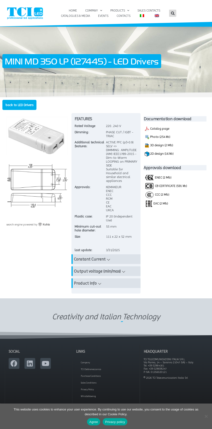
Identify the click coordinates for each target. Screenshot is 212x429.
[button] (172, 13)
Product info (85, 284)
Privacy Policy (87, 391)
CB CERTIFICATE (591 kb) (166, 187)
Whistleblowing (88, 398)
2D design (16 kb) (159, 155)
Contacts (123, 16)
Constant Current (90, 260)
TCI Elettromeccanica (91, 371)
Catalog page (157, 130)
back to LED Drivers (19, 106)
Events (103, 16)
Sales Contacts (148, 10)
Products (119, 10)
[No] (206, 416)
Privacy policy (115, 422)
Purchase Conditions (91, 377)
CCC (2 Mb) (157, 196)
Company (93, 10)
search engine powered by (28, 226)
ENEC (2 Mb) (158, 179)
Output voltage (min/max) (97, 272)
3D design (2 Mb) (159, 147)
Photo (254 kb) (157, 138)
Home (73, 10)
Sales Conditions (88, 384)
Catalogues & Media (75, 16)
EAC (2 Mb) (156, 204)
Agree (93, 422)
